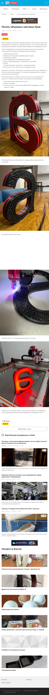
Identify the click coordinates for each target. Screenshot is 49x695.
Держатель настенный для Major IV (14, 589)
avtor (3, 511)
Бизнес (12, 14)
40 (22, 445)
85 (20, 511)
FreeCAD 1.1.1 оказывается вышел (13, 650)
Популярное (15, 9)
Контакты (4, 679)
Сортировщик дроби (9, 670)
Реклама (15, 21)
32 (21, 30)
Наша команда (6, 682)
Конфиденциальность (10, 692)
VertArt (3, 30)
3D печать (7, 421)
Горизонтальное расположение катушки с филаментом (21, 569)
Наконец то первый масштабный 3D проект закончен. (21, 509)
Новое (26, 9)
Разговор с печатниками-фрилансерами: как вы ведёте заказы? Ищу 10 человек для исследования (24, 442)
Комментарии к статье (24, 429)
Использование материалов (30, 690)
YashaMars (4, 445)
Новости (5, 9)
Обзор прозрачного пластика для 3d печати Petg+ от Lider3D (23, 630)
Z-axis (3, 479)
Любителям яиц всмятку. (10, 609)
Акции (34, 9)
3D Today (4, 14)
